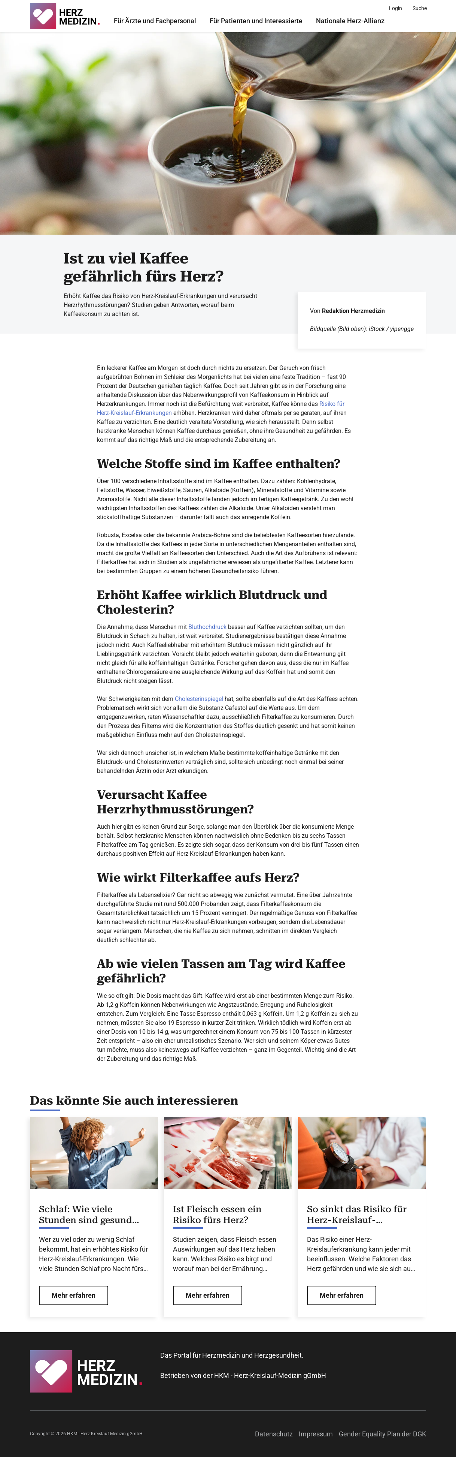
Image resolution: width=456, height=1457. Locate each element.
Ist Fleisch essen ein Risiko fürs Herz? (217, 1214)
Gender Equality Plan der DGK (382, 1434)
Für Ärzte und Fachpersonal (155, 21)
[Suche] (419, 8)
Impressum (316, 1434)
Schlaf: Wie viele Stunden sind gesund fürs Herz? (85, 1215)
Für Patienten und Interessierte (256, 21)
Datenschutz (274, 1434)
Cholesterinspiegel (199, 698)
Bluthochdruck (207, 626)
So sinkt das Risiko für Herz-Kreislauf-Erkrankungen (357, 1215)
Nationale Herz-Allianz (350, 21)
